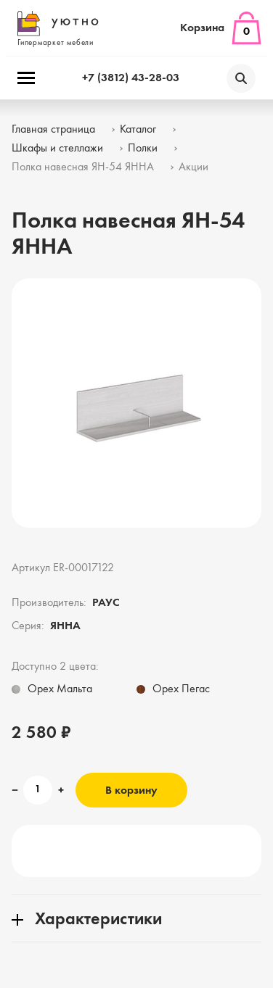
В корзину (131, 791)
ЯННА (65, 626)
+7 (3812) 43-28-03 (130, 78)
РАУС (106, 603)
